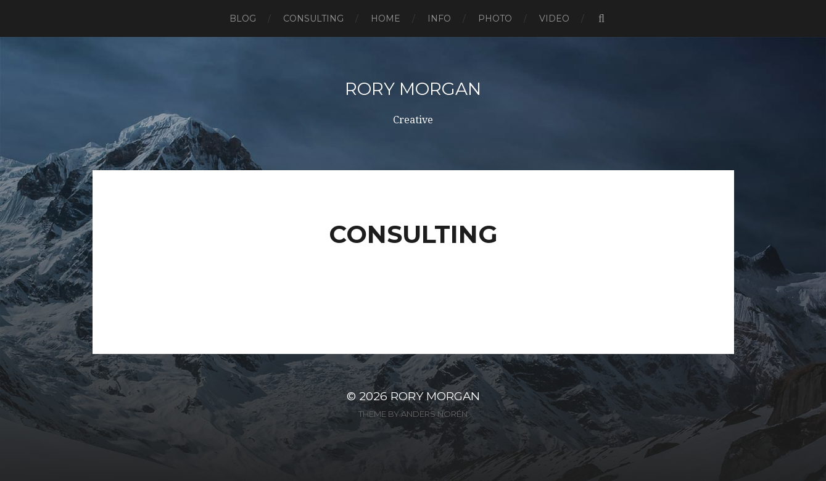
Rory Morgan (413, 88)
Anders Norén (434, 414)
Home (385, 18)
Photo (495, 18)
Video (554, 18)
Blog (242, 18)
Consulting (313, 18)
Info (439, 18)
